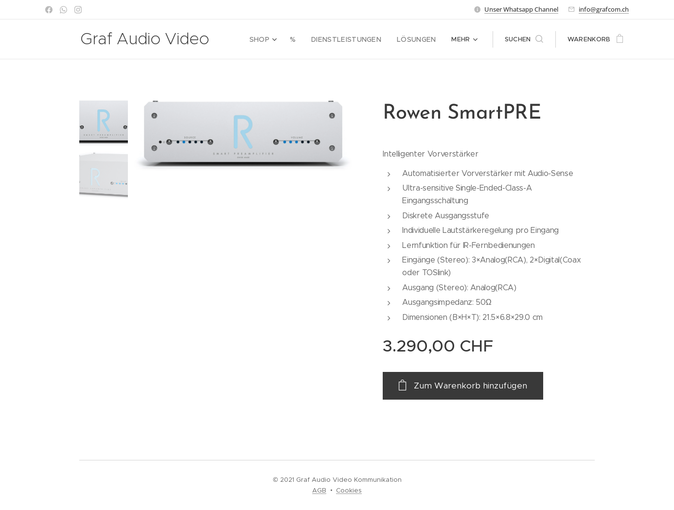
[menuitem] (274, 39)
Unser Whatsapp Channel (521, 9)
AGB (319, 490)
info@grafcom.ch (604, 9)
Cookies (349, 490)
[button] (524, 39)
